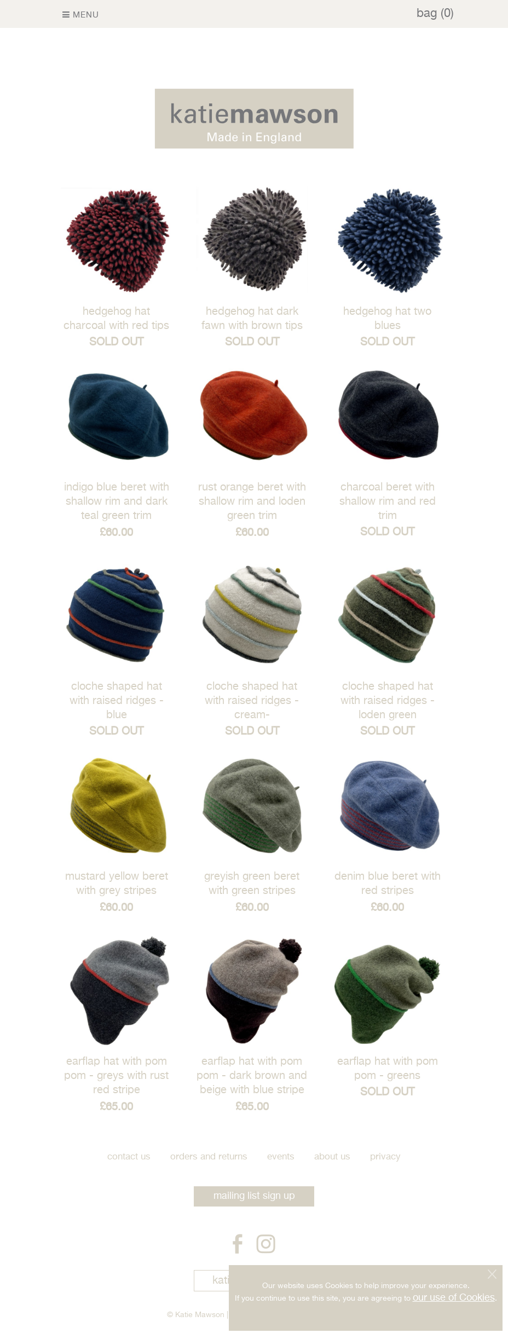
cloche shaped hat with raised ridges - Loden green (387, 701)
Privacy (385, 1157)
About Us (332, 1157)
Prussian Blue (317, 1315)
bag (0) (435, 14)
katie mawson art (254, 1280)
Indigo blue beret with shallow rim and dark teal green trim (116, 502)
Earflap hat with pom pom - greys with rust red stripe (116, 1076)
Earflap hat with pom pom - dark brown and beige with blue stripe (252, 1076)
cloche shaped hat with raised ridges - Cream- (252, 701)
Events (281, 1157)
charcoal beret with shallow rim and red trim (387, 502)
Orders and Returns (208, 1157)
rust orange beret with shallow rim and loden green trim (252, 502)
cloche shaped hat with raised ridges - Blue (117, 701)
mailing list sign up (254, 1196)
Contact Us (129, 1157)
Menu (80, 14)
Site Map (245, 1315)
